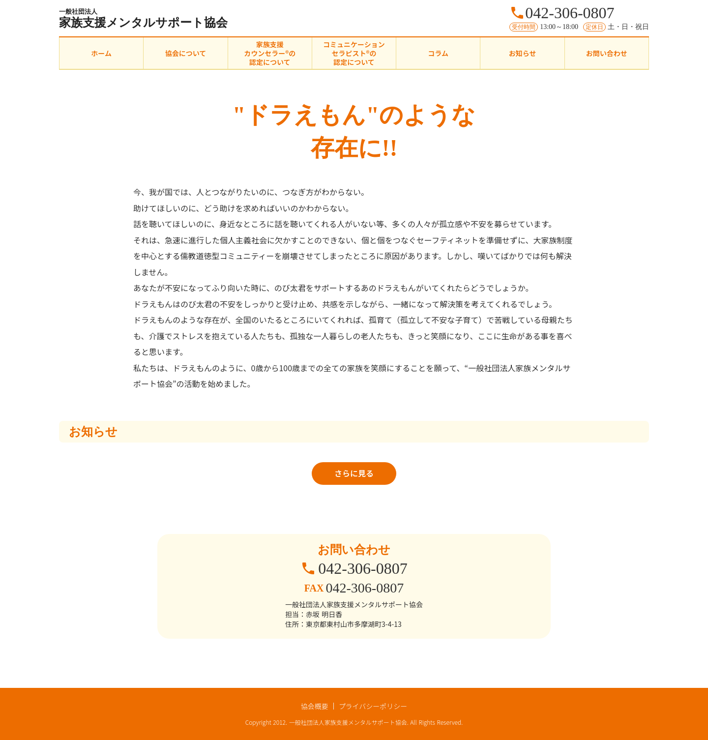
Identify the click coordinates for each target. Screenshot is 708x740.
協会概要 (314, 706)
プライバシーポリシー (373, 706)
